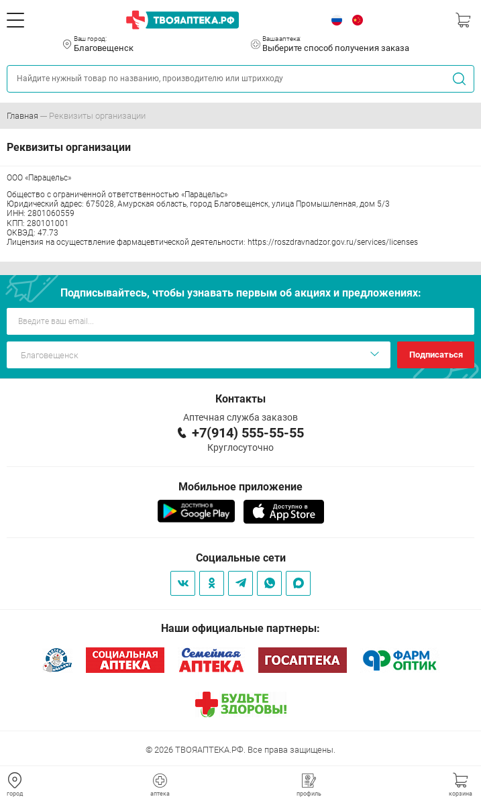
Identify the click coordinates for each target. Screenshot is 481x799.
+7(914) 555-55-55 (248, 433)
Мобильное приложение (240, 486)
